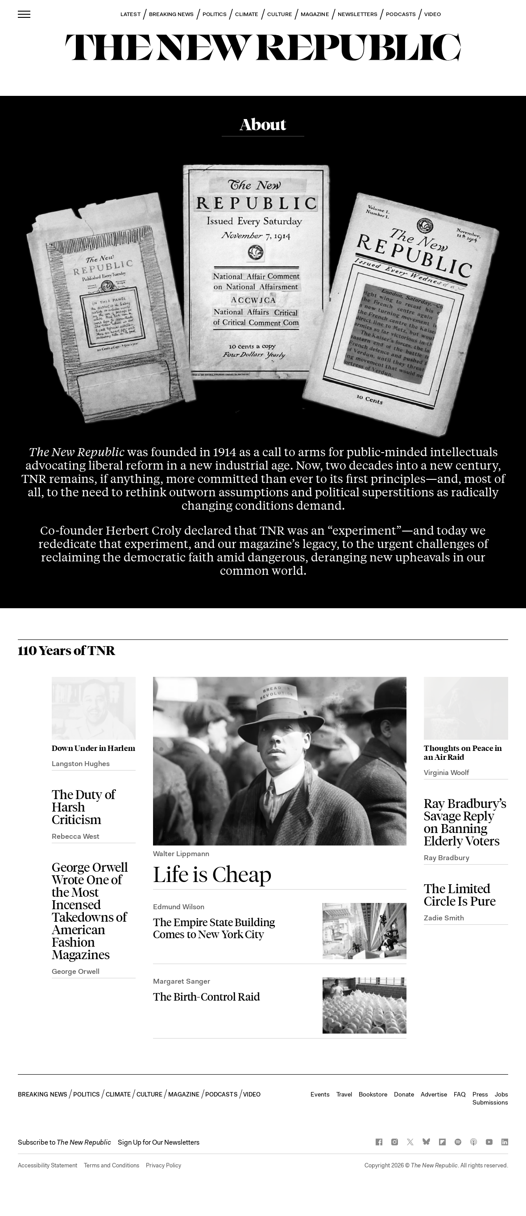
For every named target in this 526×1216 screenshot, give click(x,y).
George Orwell (75, 971)
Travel (344, 1094)
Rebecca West (75, 836)
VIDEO (432, 14)
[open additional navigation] (24, 14)
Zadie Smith (444, 918)
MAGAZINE (315, 14)
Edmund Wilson (178, 906)
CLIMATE (247, 14)
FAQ (460, 1094)
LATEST (130, 14)
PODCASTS (401, 14)
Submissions (490, 1102)
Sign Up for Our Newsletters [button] (158, 1142)
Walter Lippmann (181, 853)
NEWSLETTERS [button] (358, 14)
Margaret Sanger (181, 981)
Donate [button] (404, 1094)
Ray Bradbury (446, 857)
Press (480, 1094)
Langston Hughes (81, 763)
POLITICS (215, 14)
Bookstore (373, 1094)
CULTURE (280, 14)
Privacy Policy (163, 1165)
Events (320, 1094)
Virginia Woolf (446, 772)
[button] (64, 1142)
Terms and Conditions (111, 1165)
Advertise (434, 1094)
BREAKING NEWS (171, 14)
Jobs (501, 1094)
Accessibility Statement (47, 1165)
